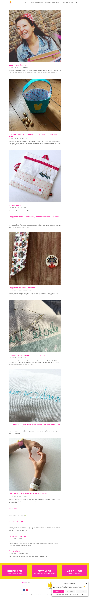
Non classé (25, 67)
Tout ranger (25, 138)
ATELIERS (65, 2)
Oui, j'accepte (58, 591)
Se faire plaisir (14, 551)
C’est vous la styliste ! (17, 536)
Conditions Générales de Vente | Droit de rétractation (29, 594)
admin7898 (13, 67)
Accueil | (24, 582)
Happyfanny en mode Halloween (22, 288)
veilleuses (13, 508)
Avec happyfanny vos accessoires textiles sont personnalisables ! (35, 424)
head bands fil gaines (17, 522)
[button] (86, 583)
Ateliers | (23, 585)
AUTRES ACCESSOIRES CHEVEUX (52, 2)
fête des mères (15, 205)
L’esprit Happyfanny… (17, 65)
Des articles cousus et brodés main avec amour (28, 494)
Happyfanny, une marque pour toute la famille (27, 355)
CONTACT (71, 2)
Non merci (70, 591)
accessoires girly (27, 290)
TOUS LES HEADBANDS (36, 2)
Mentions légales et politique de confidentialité (74, 594)
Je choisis (81, 591)
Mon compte (29, 585)
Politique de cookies (60, 594)
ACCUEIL (27, 2)
